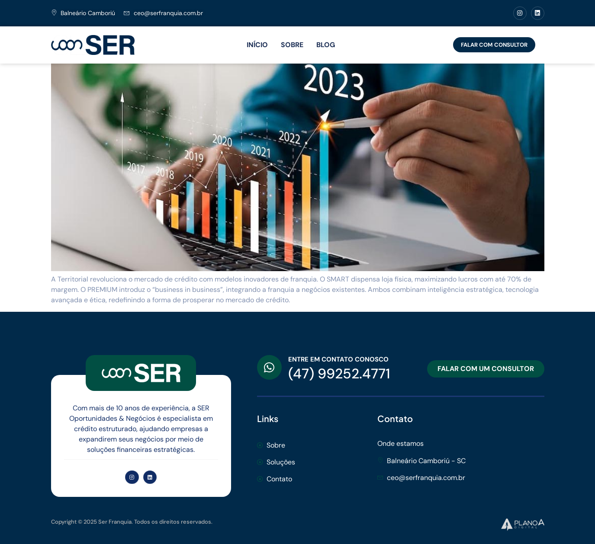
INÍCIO (257, 44)
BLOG (325, 44)
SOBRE (292, 44)
